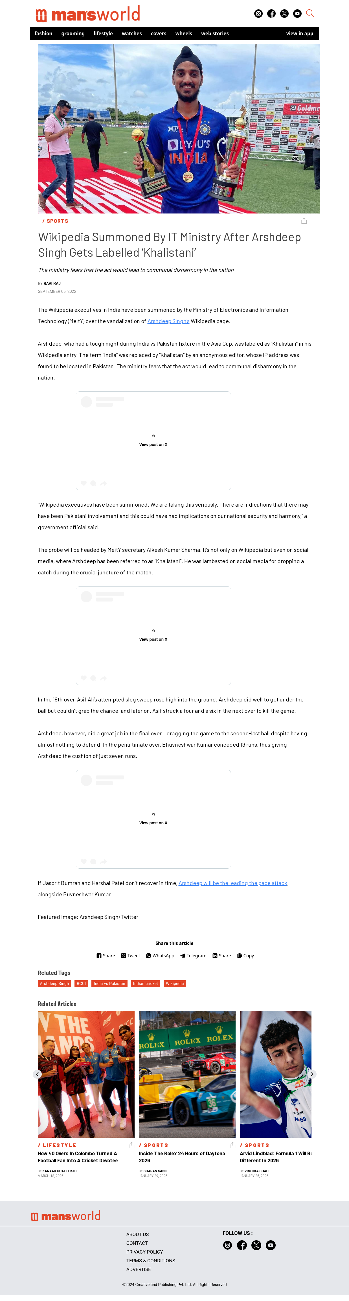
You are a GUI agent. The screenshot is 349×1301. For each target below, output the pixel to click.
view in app (299, 33)
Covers (158, 33)
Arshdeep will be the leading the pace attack (233, 882)
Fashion (43, 33)
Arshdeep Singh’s (169, 320)
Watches (132, 33)
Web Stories (215, 33)
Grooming (73, 33)
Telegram (193, 956)
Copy (245, 956)
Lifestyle (103, 33)
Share (105, 956)
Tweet (130, 956)
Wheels (183, 33)
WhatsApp (160, 956)
